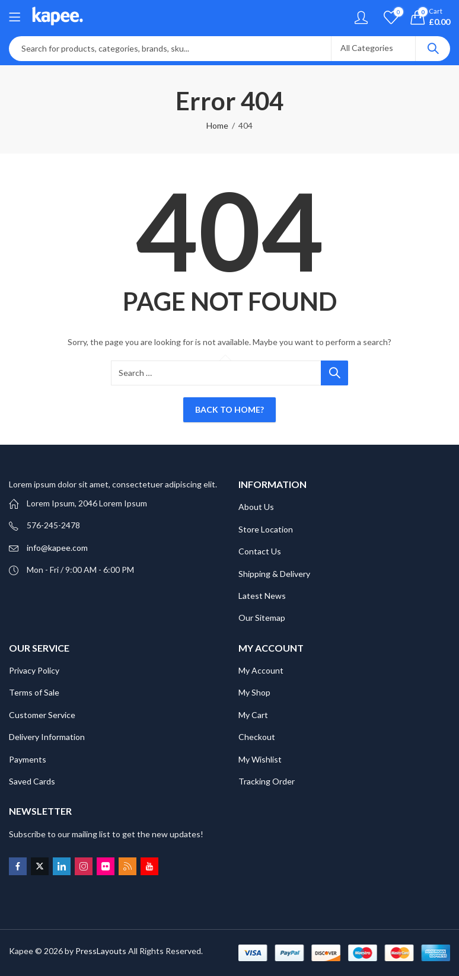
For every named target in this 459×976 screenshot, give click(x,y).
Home (217, 125)
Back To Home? (229, 409)
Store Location (265, 529)
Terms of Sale (34, 692)
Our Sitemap (261, 618)
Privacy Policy (34, 670)
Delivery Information (47, 737)
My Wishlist (260, 759)
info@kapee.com (57, 548)
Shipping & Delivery (274, 574)
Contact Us (259, 551)
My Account (260, 670)
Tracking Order (266, 781)
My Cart (253, 715)
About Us (256, 507)
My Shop (254, 692)
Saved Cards (32, 781)
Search (433, 48)
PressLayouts (100, 951)
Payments (27, 759)
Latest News (262, 596)
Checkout (256, 737)
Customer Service (42, 715)
